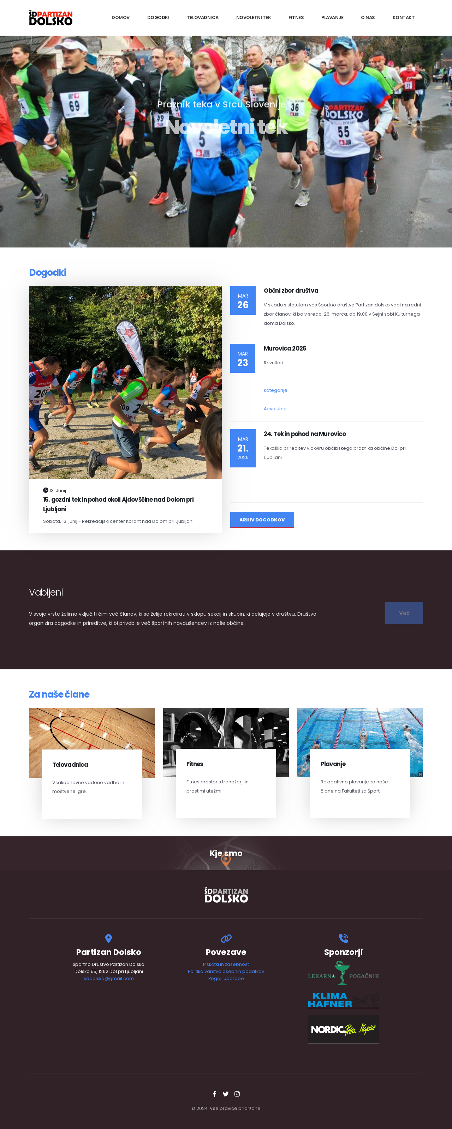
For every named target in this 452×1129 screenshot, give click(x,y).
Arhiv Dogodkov (262, 520)
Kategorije (275, 390)
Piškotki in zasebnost (226, 964)
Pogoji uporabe (226, 978)
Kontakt (404, 17)
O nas (368, 17)
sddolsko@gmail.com (109, 978)
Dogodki (158, 17)
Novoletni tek (253, 17)
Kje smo (226, 853)
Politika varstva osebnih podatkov (226, 971)
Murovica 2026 (285, 348)
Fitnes (296, 17)
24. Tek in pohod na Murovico (305, 434)
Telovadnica (203, 17)
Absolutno (275, 409)
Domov (121, 17)
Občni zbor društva (291, 290)
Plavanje (332, 17)
